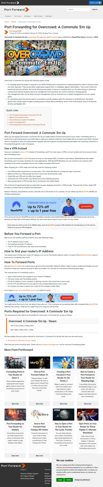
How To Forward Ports (17, 122)
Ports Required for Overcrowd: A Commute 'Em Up (27, 125)
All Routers (48, 478)
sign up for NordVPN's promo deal (27, 290)
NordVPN (25, 158)
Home (6, 22)
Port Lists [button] (17, 16)
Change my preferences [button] (82, 480)
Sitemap (48, 470)
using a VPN (24, 152)
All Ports (48, 481)
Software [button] (27, 16)
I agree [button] (60, 480)
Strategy (33, 37)
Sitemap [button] (48, 16)
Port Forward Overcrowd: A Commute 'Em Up (25, 115)
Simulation (54, 37)
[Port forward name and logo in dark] (16, 9)
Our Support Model (27, 476)
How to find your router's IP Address (22, 120)
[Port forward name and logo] (10, 3)
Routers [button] (8, 16)
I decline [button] (68, 480)
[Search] (78, 9)
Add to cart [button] (95, 3)
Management (41, 37)
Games (13, 22)
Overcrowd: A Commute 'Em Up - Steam (22, 340)
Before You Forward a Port (18, 117)
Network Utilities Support (29, 474)
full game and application (50, 345)
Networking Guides (27, 478)
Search (94, 9)
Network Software (51, 476)
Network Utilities (86, 255)
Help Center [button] (38, 16)
